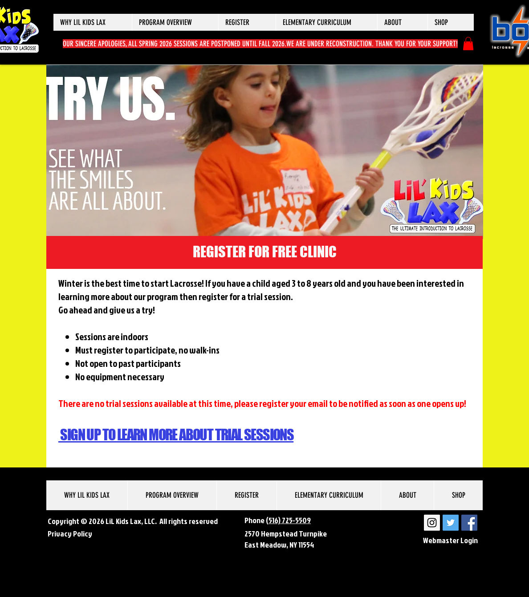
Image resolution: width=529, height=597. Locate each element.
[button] (92, 22)
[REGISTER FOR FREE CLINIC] (264, 252)
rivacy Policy (72, 533)
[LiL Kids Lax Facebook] (469, 523)
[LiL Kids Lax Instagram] (432, 523)
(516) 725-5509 (288, 520)
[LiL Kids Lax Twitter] (451, 523)
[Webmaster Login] (450, 540)
